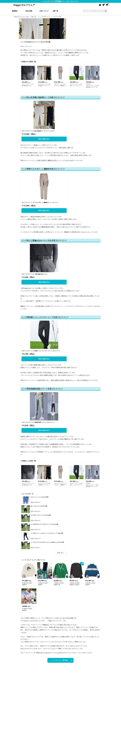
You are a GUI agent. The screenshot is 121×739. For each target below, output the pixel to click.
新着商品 (14, 11)
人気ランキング (43, 11)
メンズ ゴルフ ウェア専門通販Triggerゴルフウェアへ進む (61, 661)
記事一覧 (55, 11)
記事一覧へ (61, 552)
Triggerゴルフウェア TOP (21, 16)
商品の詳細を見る (44, 139)
